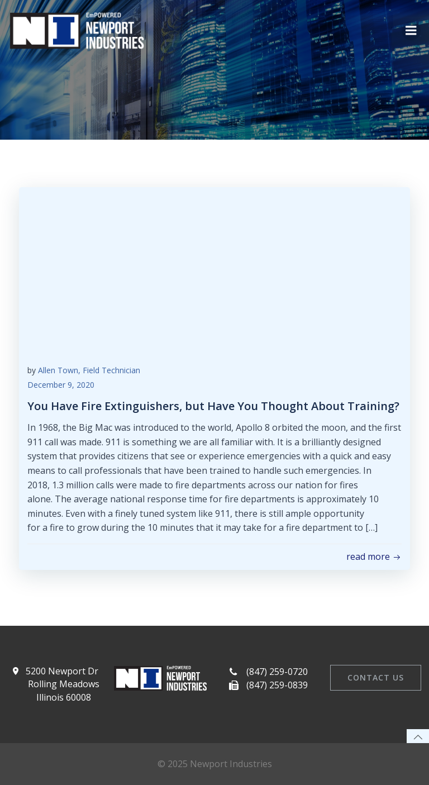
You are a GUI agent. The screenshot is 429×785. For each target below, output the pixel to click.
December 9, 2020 (60, 384)
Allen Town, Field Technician (89, 370)
